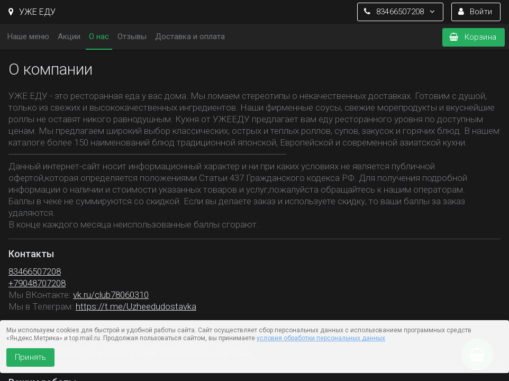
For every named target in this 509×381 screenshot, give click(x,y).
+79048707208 (37, 283)
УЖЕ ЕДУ (32, 12)
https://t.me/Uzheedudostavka (136, 306)
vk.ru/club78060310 (111, 294)
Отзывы (132, 36)
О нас (99, 36)
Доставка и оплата (190, 36)
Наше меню (28, 36)
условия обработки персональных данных (321, 338)
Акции (69, 36)
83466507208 (34, 271)
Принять (30, 357)
